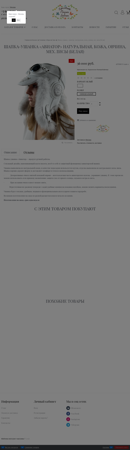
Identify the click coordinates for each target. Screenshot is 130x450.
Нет (18, 20)
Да (14, 20)
